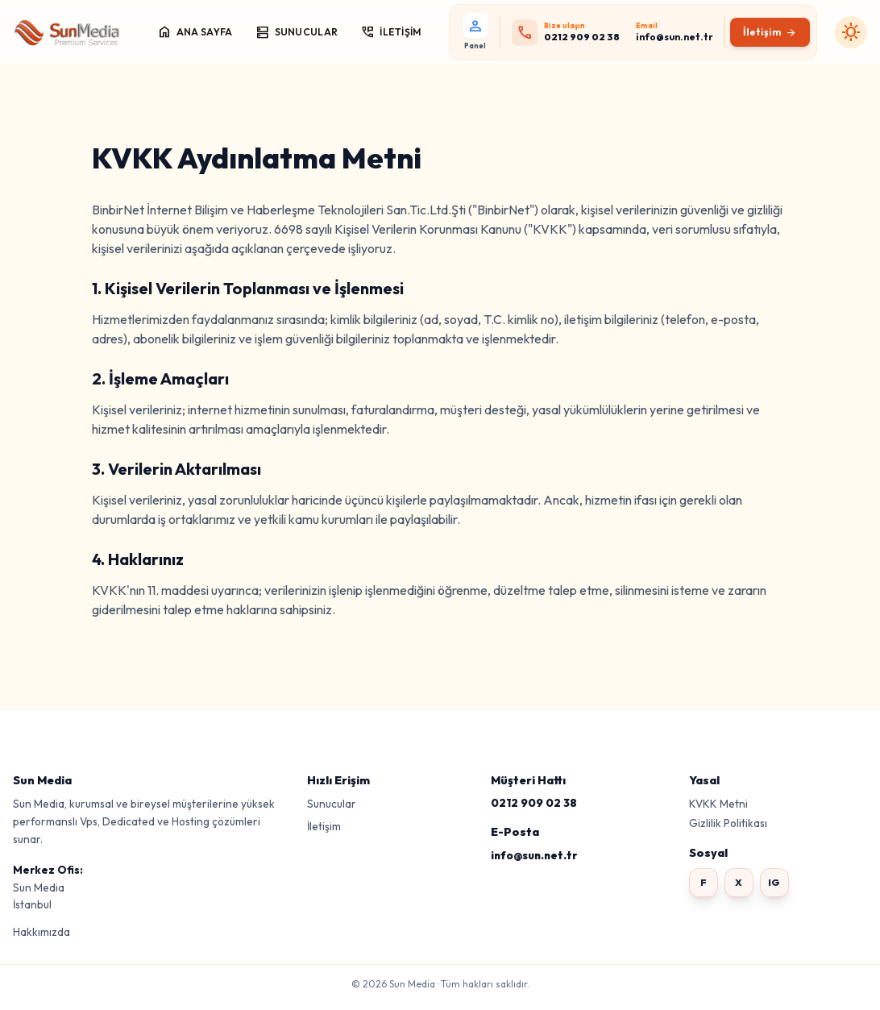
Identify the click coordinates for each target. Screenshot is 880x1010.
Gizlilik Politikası (728, 823)
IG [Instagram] (774, 882)
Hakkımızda (41, 932)
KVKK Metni (718, 803)
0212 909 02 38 (534, 803)
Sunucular (331, 803)
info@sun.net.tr (534, 855)
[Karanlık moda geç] (851, 32)
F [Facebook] (703, 882)
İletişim (324, 826)
